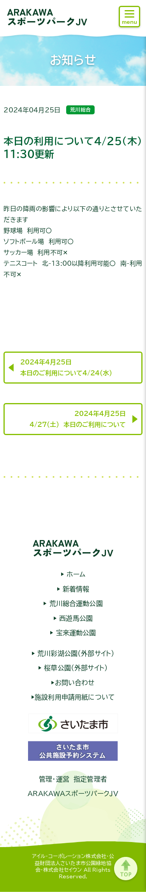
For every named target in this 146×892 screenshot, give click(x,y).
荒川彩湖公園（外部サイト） (74, 653)
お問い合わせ (75, 682)
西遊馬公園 (75, 618)
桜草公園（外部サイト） (75, 668)
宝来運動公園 (75, 632)
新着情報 (75, 589)
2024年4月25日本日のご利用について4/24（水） (66, 367)
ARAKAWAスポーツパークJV (47, 16)
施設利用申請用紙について (75, 697)
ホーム (74, 574)
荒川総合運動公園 (74, 603)
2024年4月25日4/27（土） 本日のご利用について (78, 419)
